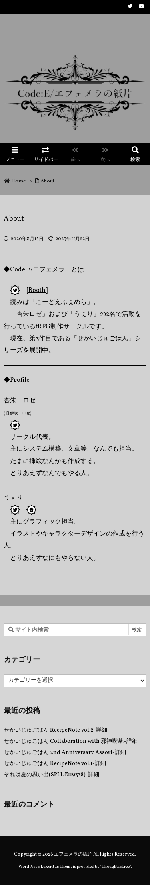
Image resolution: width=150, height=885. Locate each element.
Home (18, 181)
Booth (37, 290)
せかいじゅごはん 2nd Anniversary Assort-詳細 (65, 752)
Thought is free (116, 867)
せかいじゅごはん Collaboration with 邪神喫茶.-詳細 (71, 741)
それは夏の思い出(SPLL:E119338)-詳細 (51, 775)
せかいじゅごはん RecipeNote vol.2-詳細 (55, 730)
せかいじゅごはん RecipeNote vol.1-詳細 (55, 763)
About (47, 181)
